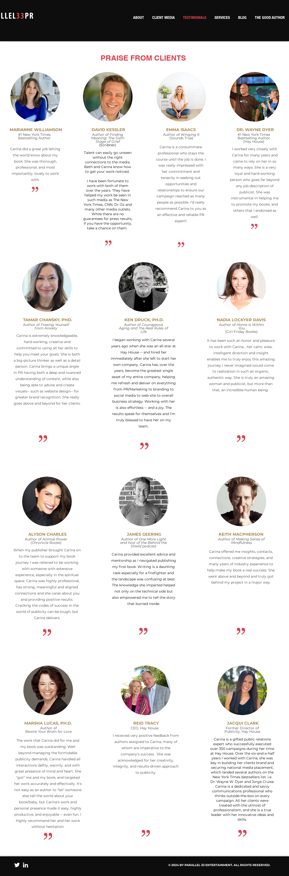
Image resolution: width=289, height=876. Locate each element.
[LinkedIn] (25, 865)
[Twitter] (17, 865)
